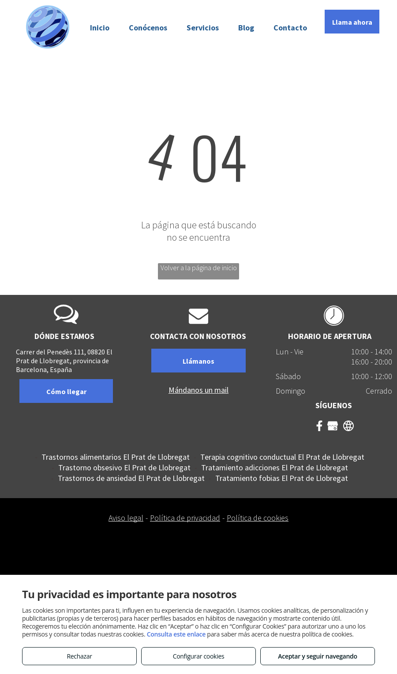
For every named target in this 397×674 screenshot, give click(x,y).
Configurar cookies (199, 656)
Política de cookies (257, 518)
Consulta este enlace (176, 634)
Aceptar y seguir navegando (317, 656)
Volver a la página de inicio (199, 267)
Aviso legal (126, 518)
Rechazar (79, 656)
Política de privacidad (185, 518)
